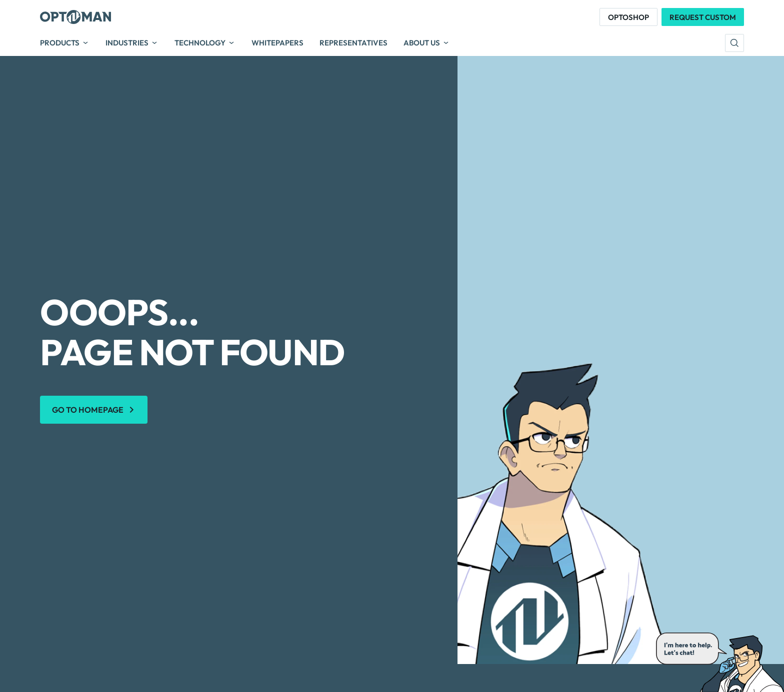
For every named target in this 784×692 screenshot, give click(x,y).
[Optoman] (75, 17)
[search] (734, 43)
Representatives (354, 43)
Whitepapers (278, 43)
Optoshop (628, 17)
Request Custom (703, 17)
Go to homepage (88, 410)
